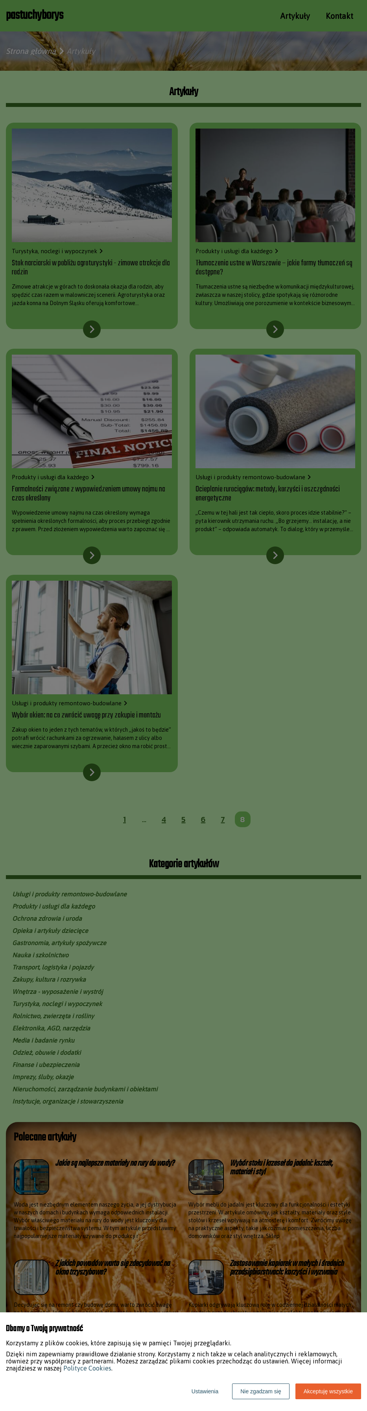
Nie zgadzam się (260, 1391)
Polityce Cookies (87, 1368)
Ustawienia (205, 1391)
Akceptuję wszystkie (328, 1391)
